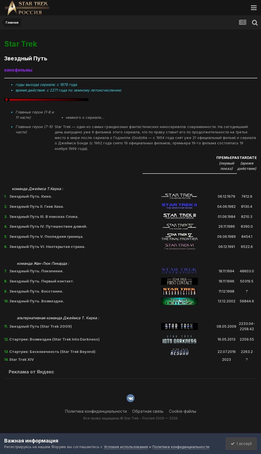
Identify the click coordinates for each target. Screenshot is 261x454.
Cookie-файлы (182, 411)
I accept (240, 443)
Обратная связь (148, 411)
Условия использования (126, 446)
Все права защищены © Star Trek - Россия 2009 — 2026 (130, 418)
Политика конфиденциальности (96, 411)
